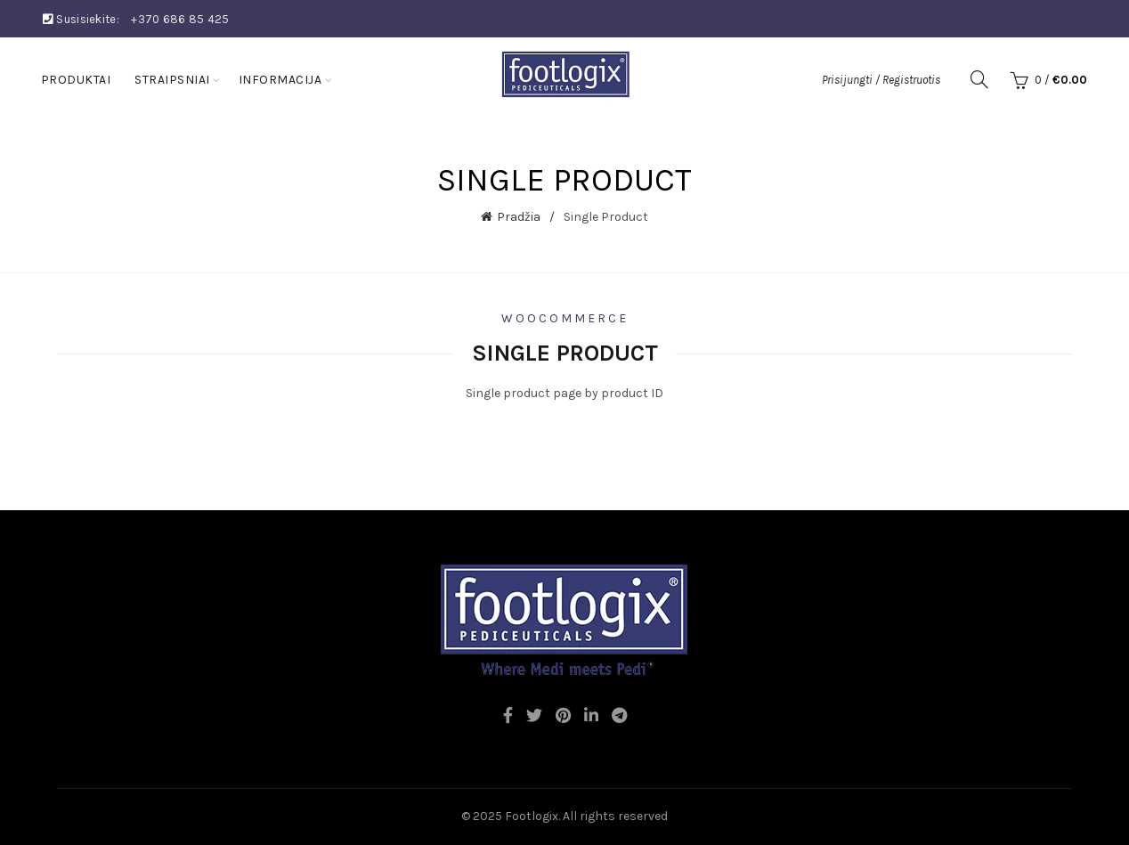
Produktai (76, 79)
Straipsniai (172, 79)
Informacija (280, 79)
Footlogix (531, 816)
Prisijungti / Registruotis (881, 79)
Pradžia (518, 216)
